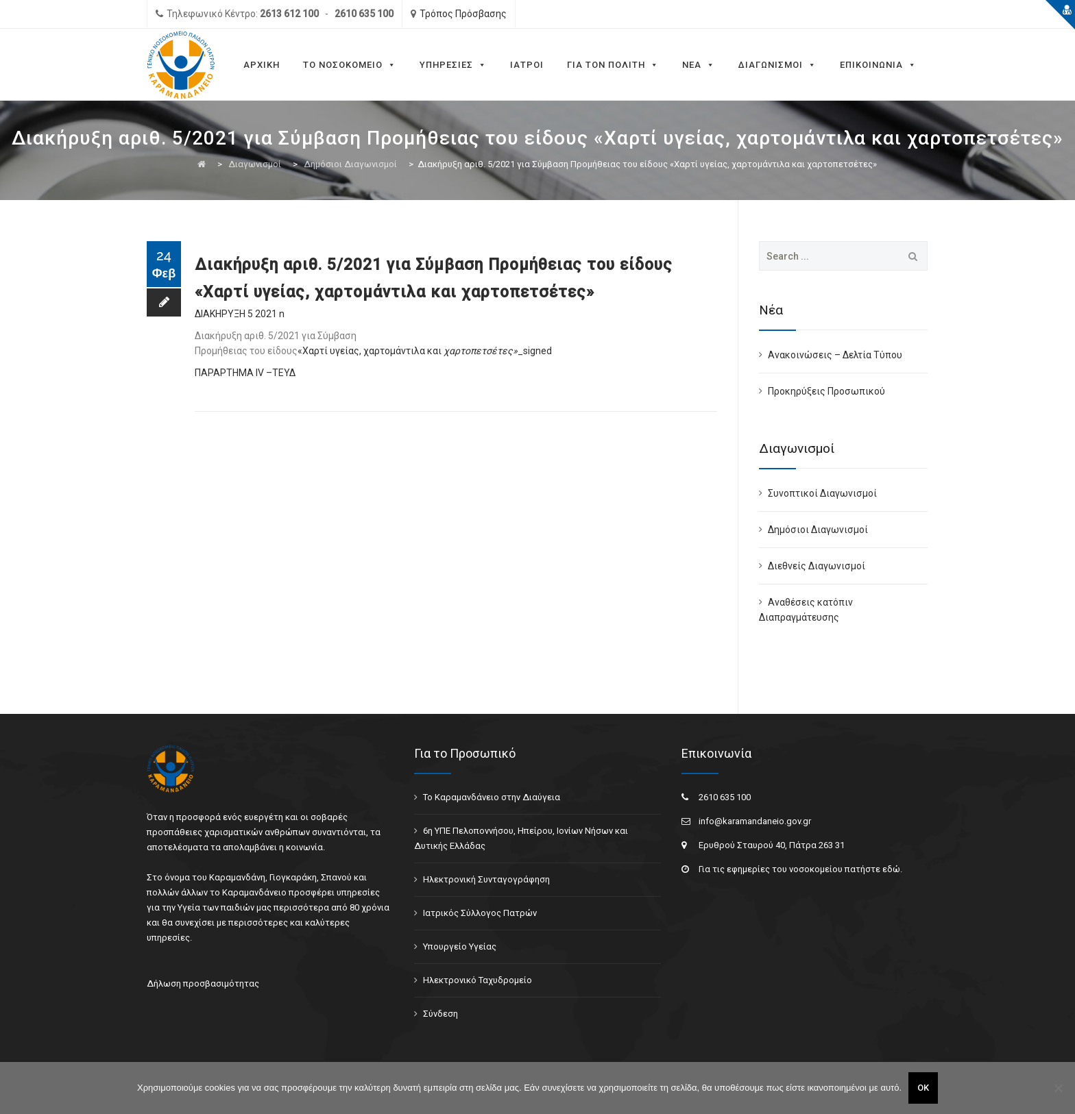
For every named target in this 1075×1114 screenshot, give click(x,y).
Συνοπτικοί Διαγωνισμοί (822, 493)
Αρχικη (261, 65)
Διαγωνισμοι (777, 65)
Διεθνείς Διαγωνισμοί (816, 565)
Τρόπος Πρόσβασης (463, 13)
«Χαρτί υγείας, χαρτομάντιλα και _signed (425, 350)
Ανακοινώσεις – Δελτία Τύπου (835, 354)
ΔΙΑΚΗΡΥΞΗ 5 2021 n (240, 313)
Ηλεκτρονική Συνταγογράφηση (486, 879)
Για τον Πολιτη (613, 65)
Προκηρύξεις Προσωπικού (826, 391)
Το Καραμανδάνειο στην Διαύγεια (491, 797)
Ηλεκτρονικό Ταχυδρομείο (477, 980)
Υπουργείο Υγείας (459, 946)
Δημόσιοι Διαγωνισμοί (818, 529)
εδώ (891, 869)
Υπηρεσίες (453, 65)
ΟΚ (923, 1087)
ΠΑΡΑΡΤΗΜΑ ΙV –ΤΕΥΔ (245, 372)
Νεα (698, 65)
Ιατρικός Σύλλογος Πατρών (480, 913)
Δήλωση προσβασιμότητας (203, 983)
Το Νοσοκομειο (349, 65)
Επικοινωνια (878, 65)
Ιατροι (527, 65)
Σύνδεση (440, 1013)
